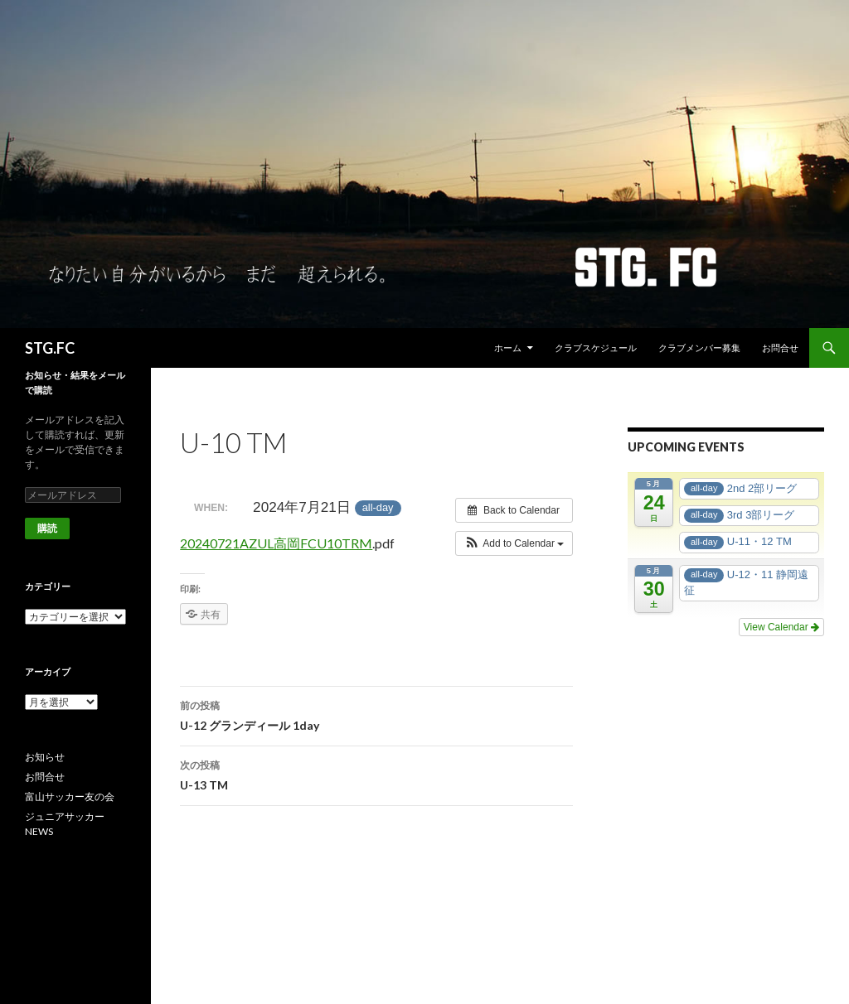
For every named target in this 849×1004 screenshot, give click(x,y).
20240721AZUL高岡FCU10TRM (276, 543)
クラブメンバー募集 (699, 347)
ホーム (508, 347)
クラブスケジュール (596, 347)
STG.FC (50, 348)
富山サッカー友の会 (69, 796)
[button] (514, 543)
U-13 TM (376, 773)
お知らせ (45, 757)
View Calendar (781, 627)
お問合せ (780, 347)
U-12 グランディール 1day (376, 714)
